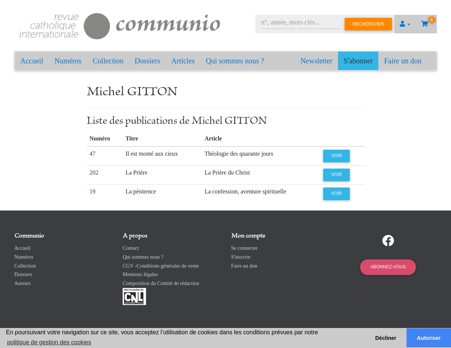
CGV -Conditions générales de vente (161, 266)
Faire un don (402, 61)
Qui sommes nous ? (235, 61)
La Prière (136, 172)
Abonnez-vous (388, 266)
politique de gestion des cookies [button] (49, 342)
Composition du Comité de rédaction (161, 283)
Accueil (31, 61)
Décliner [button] (386, 338)
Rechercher (368, 24)
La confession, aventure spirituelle (245, 191)
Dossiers (147, 61)
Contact (131, 248)
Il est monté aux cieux (152, 153)
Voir (336, 155)
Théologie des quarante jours (239, 153)
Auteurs (22, 283)
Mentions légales (140, 274)
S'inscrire (241, 257)
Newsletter (317, 61)
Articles (183, 61)
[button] (405, 24)
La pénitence (141, 191)
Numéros (68, 61)
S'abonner (358, 61)
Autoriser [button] (429, 338)
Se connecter (244, 248)
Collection (108, 61)
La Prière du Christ (227, 172)
